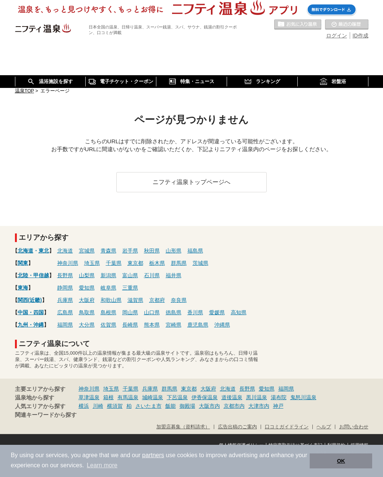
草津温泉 (89, 397)
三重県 (130, 288)
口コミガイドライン (287, 426)
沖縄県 (222, 325)
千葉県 (114, 263)
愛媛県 (217, 312)
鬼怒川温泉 (303, 397)
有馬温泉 (127, 397)
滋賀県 (135, 300)
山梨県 (87, 275)
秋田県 (152, 251)
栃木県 (157, 263)
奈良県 (179, 300)
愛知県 (87, 288)
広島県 (65, 312)
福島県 (195, 251)
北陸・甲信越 (33, 275)
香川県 (195, 312)
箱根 (108, 397)
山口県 (152, 312)
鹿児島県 (197, 325)
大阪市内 (209, 406)
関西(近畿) (30, 300)
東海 (23, 288)
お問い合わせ (353, 426)
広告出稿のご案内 (237, 426)
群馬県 (179, 263)
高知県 (238, 312)
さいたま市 (148, 406)
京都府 (157, 300)
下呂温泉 (177, 397)
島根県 (108, 312)
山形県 (173, 251)
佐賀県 (108, 325)
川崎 (98, 406)
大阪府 (87, 300)
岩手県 (130, 251)
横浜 (84, 406)
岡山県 (130, 312)
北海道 (25, 251)
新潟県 (108, 275)
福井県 (173, 275)
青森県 (108, 251)
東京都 (135, 263)
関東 (23, 263)
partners (153, 455)
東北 (44, 251)
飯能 (170, 406)
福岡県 (65, 325)
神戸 (278, 406)
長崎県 (130, 325)
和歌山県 (111, 300)
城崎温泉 (152, 397)
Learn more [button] (102, 465)
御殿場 (187, 406)
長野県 (65, 275)
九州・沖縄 (31, 325)
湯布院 (279, 397)
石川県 (152, 275)
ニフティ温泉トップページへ (191, 181)
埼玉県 (92, 263)
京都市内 (234, 406)
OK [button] (341, 461)
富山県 (130, 275)
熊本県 (152, 325)
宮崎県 (173, 325)
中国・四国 (31, 312)
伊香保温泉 (205, 397)
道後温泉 (231, 397)
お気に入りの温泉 (297, 24)
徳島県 (173, 312)
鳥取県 (87, 312)
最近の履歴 (346, 24)
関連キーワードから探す (46, 415)
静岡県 (65, 288)
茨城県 (200, 263)
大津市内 (258, 406)
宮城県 (87, 251)
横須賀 (115, 406)
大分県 (87, 325)
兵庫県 (65, 300)
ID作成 (360, 36)
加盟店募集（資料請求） (183, 426)
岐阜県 (108, 288)
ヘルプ (323, 426)
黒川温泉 (256, 397)
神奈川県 (67, 263)
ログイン (336, 36)
